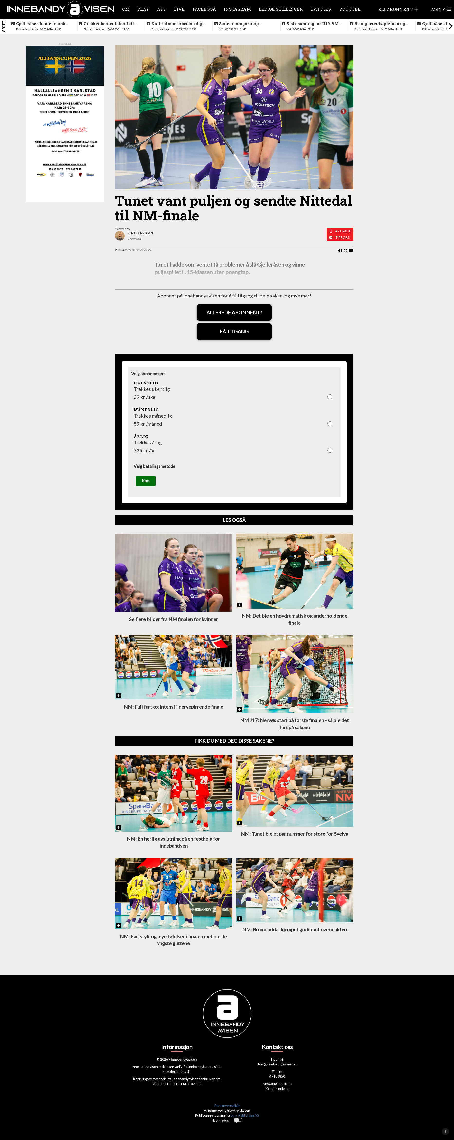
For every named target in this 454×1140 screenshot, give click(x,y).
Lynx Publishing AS (245, 1115)
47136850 (343, 231)
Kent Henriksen (277, 1088)
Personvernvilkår (227, 1105)
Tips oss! (342, 237)
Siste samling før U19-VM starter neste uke (313, 23)
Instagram (237, 9)
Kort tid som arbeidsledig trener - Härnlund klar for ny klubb (176, 23)
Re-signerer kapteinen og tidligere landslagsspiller (379, 23)
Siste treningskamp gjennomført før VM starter (246, 23)
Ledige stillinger (281, 9)
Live (179, 9)
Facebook (204, 9)
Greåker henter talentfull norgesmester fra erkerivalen (109, 23)
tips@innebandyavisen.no (277, 1064)
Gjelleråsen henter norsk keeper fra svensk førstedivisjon (40, 23)
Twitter (320, 9)
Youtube (350, 9)
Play (143, 9)
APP (161, 9)
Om (126, 9)
